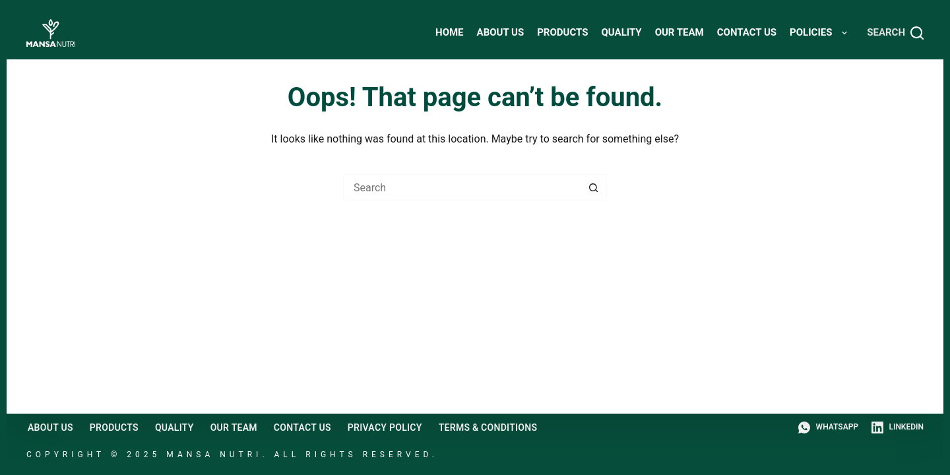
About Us (500, 32)
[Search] (895, 33)
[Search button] (594, 187)
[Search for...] (462, 187)
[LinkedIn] (897, 427)
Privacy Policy (385, 427)
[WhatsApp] (828, 427)
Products (562, 32)
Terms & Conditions (488, 427)
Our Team (679, 32)
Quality (621, 32)
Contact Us (746, 32)
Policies (821, 33)
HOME (449, 32)
